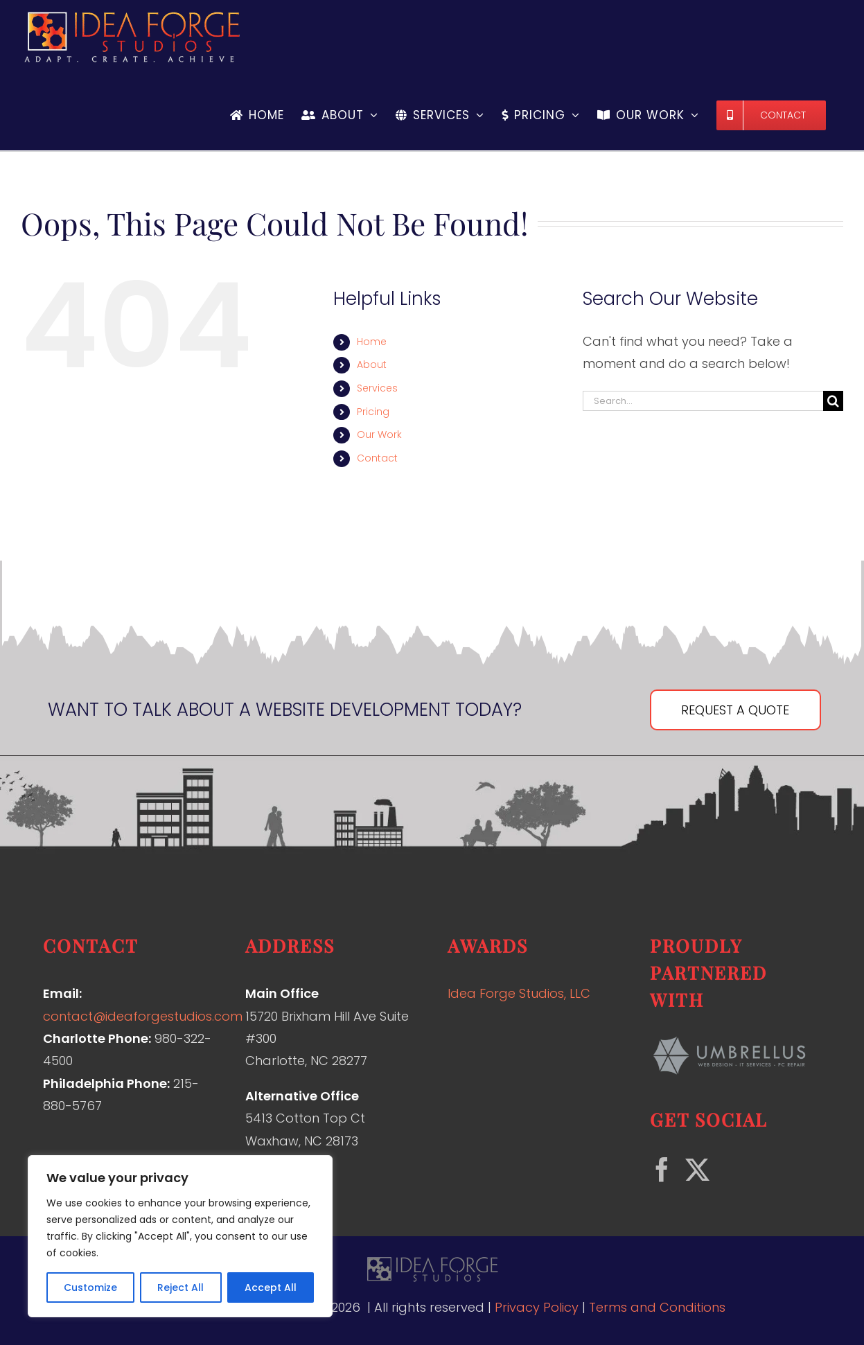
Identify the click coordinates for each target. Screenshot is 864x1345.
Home (372, 342)
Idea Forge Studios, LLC (519, 993)
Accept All (271, 1287)
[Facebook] (662, 1169)
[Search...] (703, 401)
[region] (180, 1236)
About (372, 364)
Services (377, 388)
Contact (377, 458)
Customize (90, 1287)
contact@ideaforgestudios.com (143, 1016)
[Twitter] (697, 1169)
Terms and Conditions (657, 1307)
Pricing (373, 412)
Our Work (379, 434)
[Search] (833, 401)
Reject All (180, 1287)
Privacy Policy (537, 1307)
